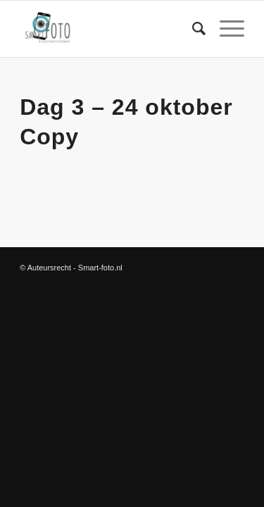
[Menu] (225, 29)
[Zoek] (192, 29)
